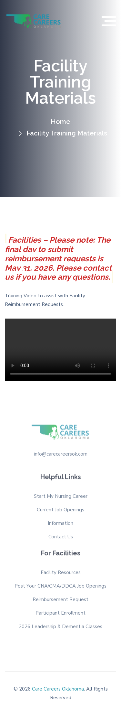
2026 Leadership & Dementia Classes (60, 625)
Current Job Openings (60, 511)
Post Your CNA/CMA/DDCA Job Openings (60, 584)
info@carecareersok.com (60, 453)
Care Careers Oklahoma (58, 689)
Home (60, 121)
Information (60, 524)
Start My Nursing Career (60, 497)
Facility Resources (61, 571)
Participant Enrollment (60, 611)
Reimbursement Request (60, 598)
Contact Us (60, 538)
